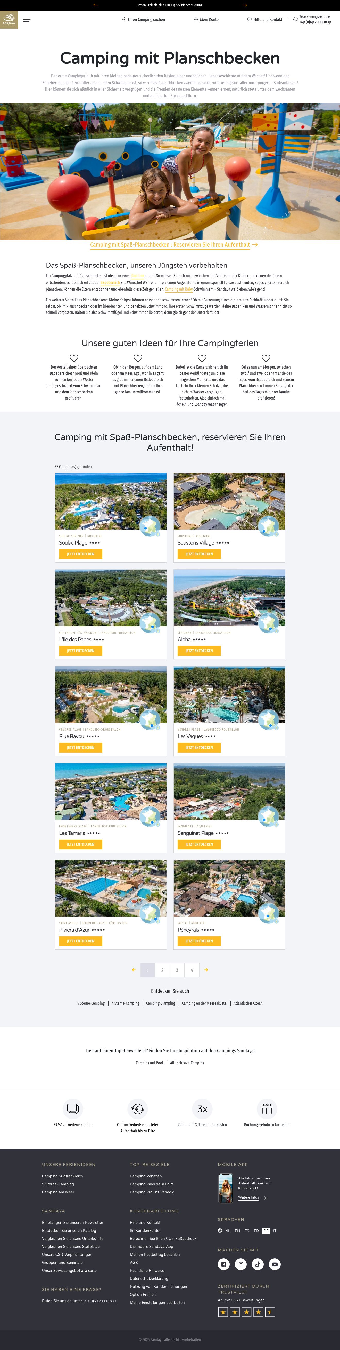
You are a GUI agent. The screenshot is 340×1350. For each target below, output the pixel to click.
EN (237, 1231)
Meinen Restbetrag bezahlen (155, 1254)
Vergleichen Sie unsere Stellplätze (71, 1246)
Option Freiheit (143, 1294)
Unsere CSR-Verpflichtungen (67, 1254)
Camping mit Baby (179, 289)
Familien (137, 275)
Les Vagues (190, 736)
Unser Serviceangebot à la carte (69, 1270)
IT (275, 1231)
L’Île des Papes (75, 640)
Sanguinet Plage (195, 833)
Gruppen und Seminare (62, 1262)
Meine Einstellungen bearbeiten (157, 1302)
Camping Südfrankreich (62, 1176)
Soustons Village (196, 543)
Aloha (184, 640)
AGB (134, 1262)
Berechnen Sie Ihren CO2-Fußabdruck (163, 1238)
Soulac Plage (73, 543)
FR (256, 1231)
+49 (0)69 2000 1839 (99, 1301)
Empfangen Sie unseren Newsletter (72, 1222)
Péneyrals (188, 930)
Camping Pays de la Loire (152, 1184)
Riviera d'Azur (74, 930)
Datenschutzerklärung (149, 1278)
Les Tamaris (72, 833)
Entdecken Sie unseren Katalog (69, 1230)
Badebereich (110, 282)
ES (247, 1231)
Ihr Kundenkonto (145, 1230)
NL (227, 1231)
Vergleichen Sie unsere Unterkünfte (72, 1238)
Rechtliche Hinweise (147, 1270)
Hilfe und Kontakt (145, 1222)
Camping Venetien (146, 1176)
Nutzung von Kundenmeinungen (158, 1286)
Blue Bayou (71, 736)
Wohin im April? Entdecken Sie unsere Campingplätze (170, 5)
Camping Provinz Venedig (152, 1192)
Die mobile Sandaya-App (151, 1246)
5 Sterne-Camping (58, 1184)
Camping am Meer (58, 1192)
